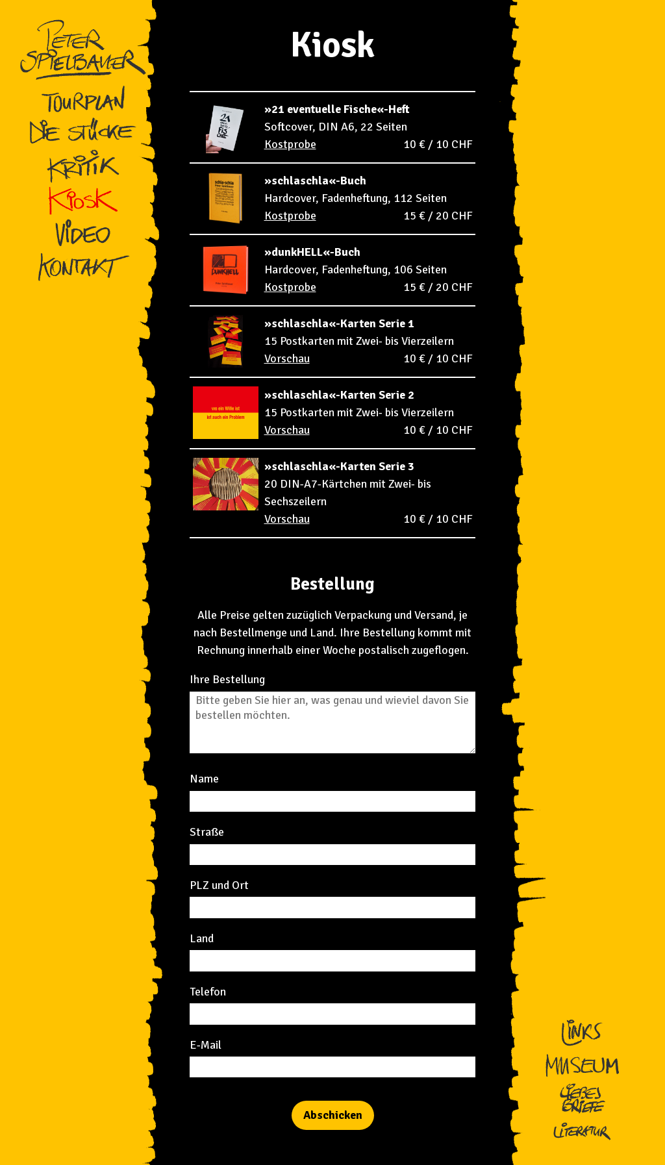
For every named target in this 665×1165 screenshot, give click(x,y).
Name (204, 778)
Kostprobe (290, 144)
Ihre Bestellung (227, 679)
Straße (207, 832)
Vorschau (287, 358)
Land (202, 938)
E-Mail (205, 1045)
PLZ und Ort (219, 885)
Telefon (208, 991)
